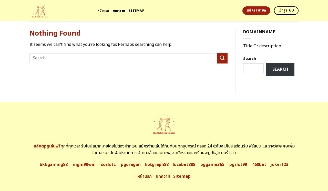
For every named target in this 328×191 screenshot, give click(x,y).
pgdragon (131, 165)
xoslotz (108, 165)
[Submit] (222, 58)
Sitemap (136, 10)
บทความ (119, 10)
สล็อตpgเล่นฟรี (47, 146)
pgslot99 (238, 165)
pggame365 (212, 165)
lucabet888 (184, 165)
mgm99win (84, 165)
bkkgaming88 (54, 165)
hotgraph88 (157, 165)
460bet (259, 165)
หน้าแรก (103, 10)
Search (249, 58)
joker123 (279, 165)
